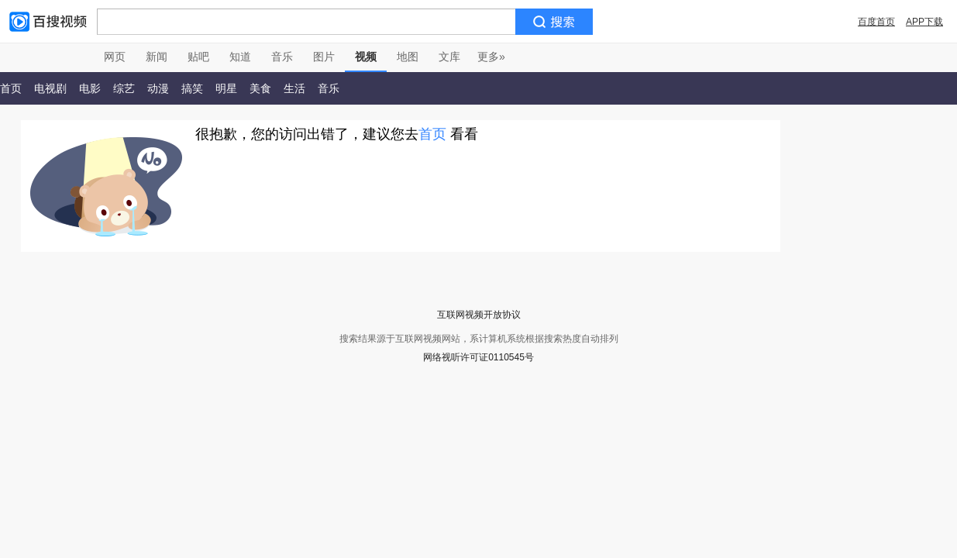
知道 (240, 56)
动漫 (158, 88)
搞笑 (192, 88)
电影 (90, 88)
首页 (432, 134)
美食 (260, 88)
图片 (324, 56)
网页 (115, 56)
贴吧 (198, 56)
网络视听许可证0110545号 (478, 357)
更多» (491, 56)
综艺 (124, 88)
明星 (226, 88)
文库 (449, 56)
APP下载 (924, 21)
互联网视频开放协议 (479, 314)
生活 (294, 88)
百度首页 (876, 21)
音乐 (282, 56)
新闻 (156, 56)
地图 (407, 56)
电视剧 (50, 88)
